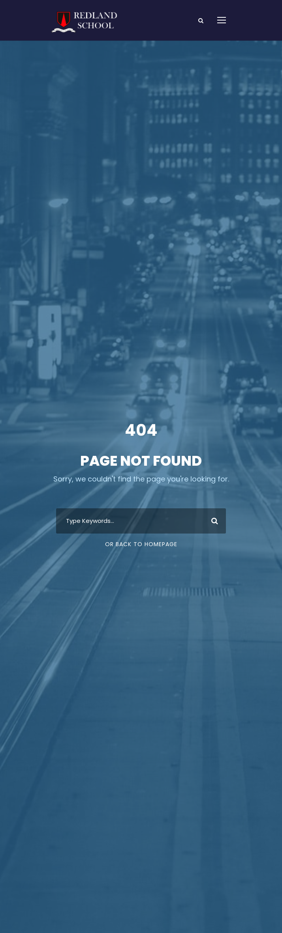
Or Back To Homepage (141, 544)
